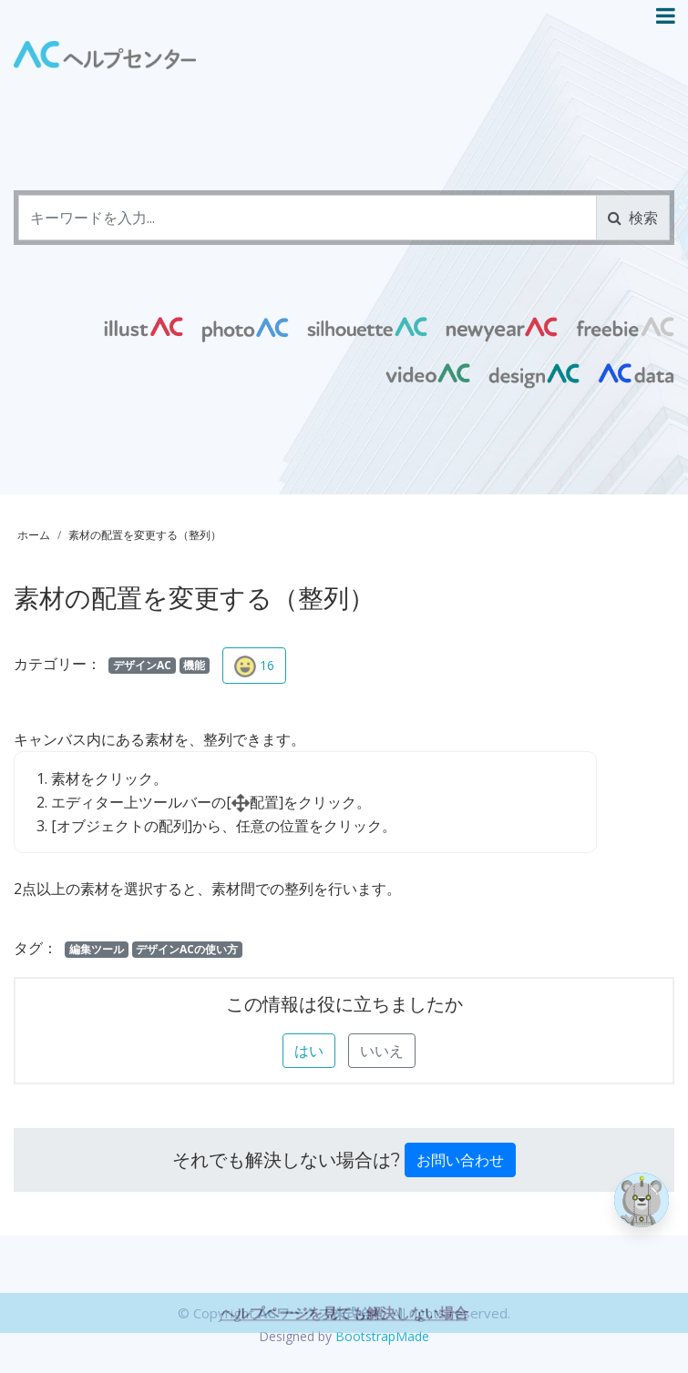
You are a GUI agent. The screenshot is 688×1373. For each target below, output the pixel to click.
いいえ (382, 1051)
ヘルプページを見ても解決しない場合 (344, 1344)
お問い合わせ (460, 1160)
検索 (633, 218)
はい (308, 1051)
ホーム (33, 535)
